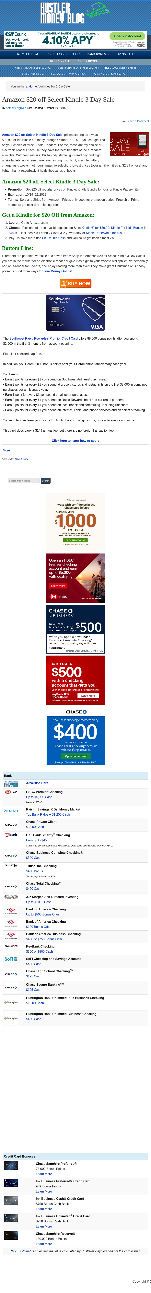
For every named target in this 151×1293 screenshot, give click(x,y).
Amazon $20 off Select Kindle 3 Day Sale (58, 99)
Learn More (44, 1174)
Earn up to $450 (37, 840)
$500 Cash (33, 857)
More (6, 450)
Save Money (21, 459)
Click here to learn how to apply (75, 440)
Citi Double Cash (54, 238)
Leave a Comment (138, 121)
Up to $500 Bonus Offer (42, 914)
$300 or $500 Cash (39, 951)
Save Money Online (56, 271)
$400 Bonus (34, 871)
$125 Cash (33, 976)
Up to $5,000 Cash (39, 797)
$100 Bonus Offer (38, 926)
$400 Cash (33, 888)
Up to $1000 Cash (39, 902)
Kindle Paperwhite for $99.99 (106, 233)
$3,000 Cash (35, 827)
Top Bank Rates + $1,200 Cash (48, 814)
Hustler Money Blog (75, 13)
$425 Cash (33, 964)
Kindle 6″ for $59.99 (95, 227)
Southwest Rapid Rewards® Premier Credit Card (43, 338)
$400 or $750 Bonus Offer (44, 939)
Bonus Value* (21, 1251)
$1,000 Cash (35, 1003)
